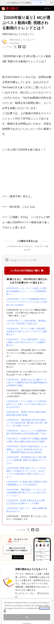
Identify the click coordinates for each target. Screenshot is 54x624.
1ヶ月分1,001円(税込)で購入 (27, 270)
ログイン (47, 8)
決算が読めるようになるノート (18, 34)
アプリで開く (38, 3)
